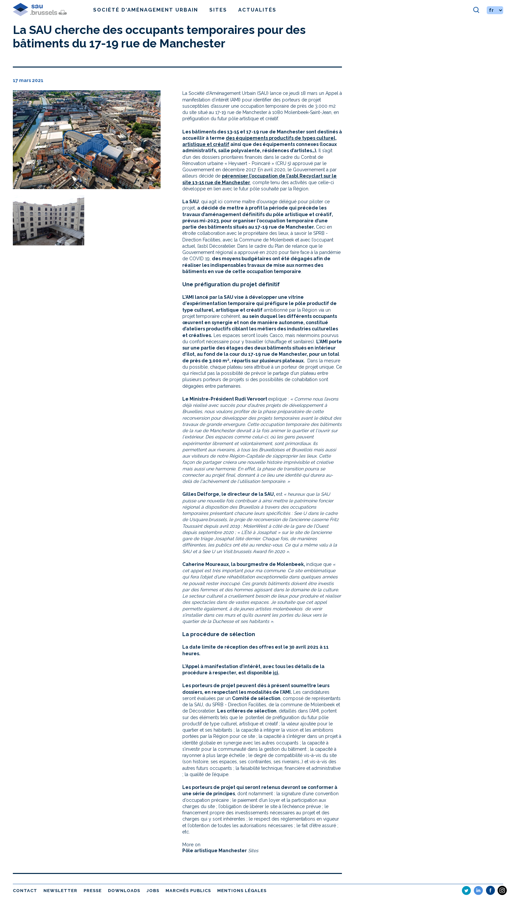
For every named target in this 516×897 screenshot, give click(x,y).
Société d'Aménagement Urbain (145, 10)
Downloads (124, 890)
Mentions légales (242, 890)
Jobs (152, 890)
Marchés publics (188, 890)
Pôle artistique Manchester (214, 850)
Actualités (257, 10)
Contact (25, 890)
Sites (218, 10)
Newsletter (60, 890)
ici (275, 672)
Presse (93, 890)
